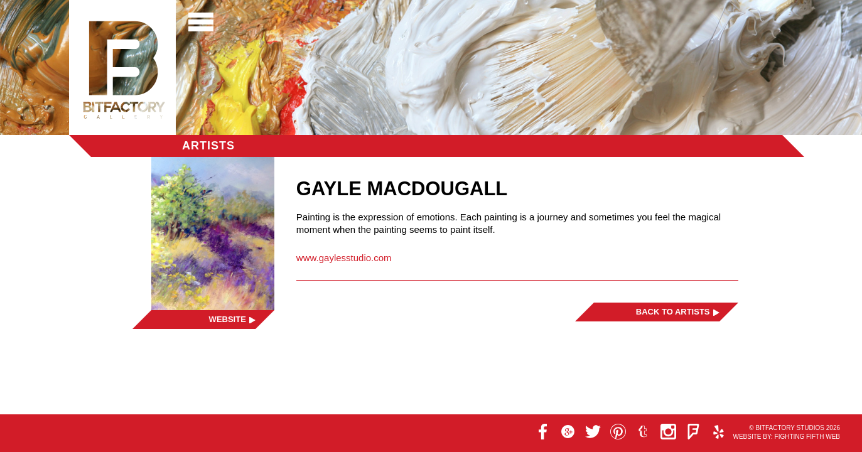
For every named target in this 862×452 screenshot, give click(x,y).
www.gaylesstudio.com (344, 257)
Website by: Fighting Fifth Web (786, 436)
